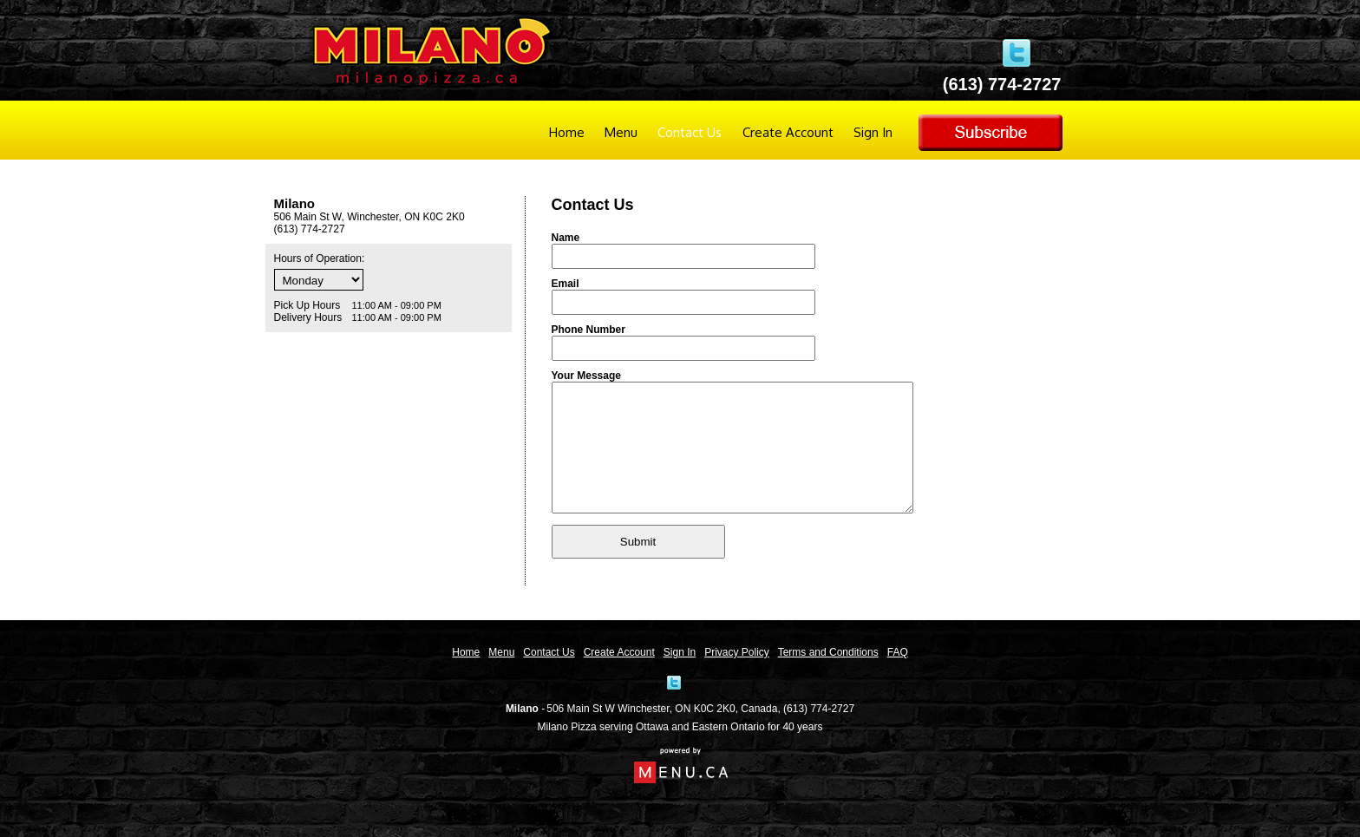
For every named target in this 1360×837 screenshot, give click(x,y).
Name (566, 238)
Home (567, 132)
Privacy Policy (736, 652)
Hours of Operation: (319, 258)
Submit (638, 567)
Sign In (872, 132)
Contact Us (689, 132)
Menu (621, 132)
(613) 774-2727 (818, 709)
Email (565, 284)
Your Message (586, 375)
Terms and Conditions (828, 652)
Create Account (788, 132)
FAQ (897, 652)
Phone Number (588, 330)
